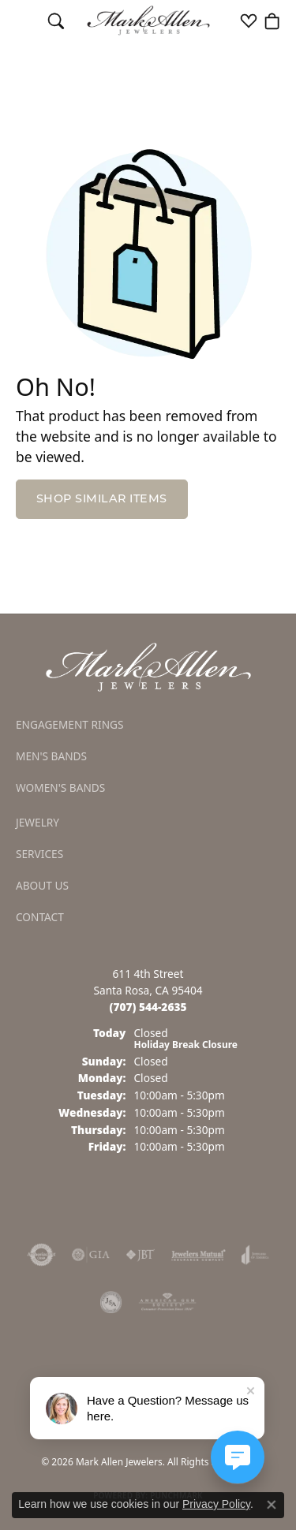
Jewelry (37, 822)
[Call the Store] (148, 1006)
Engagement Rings (70, 724)
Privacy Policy (216, 1504)
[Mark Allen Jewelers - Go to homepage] (148, 666)
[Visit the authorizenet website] (41, 1255)
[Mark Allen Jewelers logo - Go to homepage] (148, 20)
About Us (42, 885)
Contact (40, 916)
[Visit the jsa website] (111, 1302)
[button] (56, 20)
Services (39, 853)
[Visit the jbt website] (140, 1255)
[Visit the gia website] (91, 1255)
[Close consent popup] (271, 1504)
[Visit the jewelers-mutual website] (198, 1255)
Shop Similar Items (101, 500)
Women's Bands (60, 787)
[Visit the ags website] (167, 1302)
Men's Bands (51, 755)
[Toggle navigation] (24, 20)
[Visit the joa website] (255, 1255)
